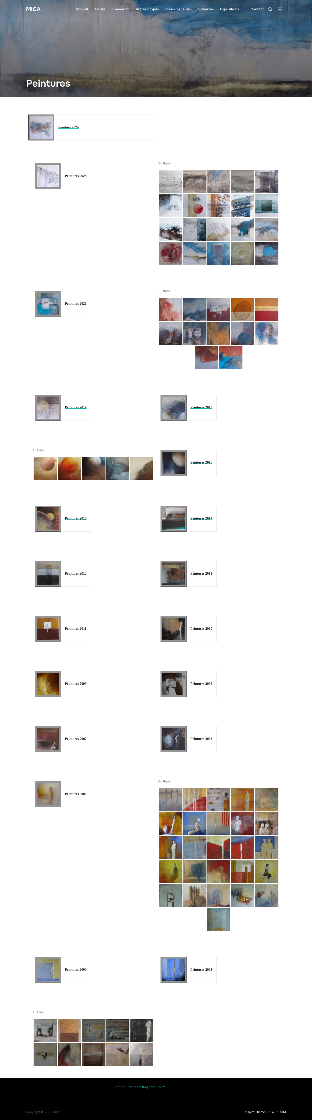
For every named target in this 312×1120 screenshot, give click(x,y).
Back (164, 163)
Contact (257, 9)
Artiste (99, 9)
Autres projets (147, 9)
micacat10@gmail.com (147, 1087)
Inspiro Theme (255, 1112)
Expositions (232, 9)
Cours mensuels (178, 9)
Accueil (82, 9)
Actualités (205, 9)
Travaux (120, 9)
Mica (33, 9)
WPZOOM (278, 1112)
